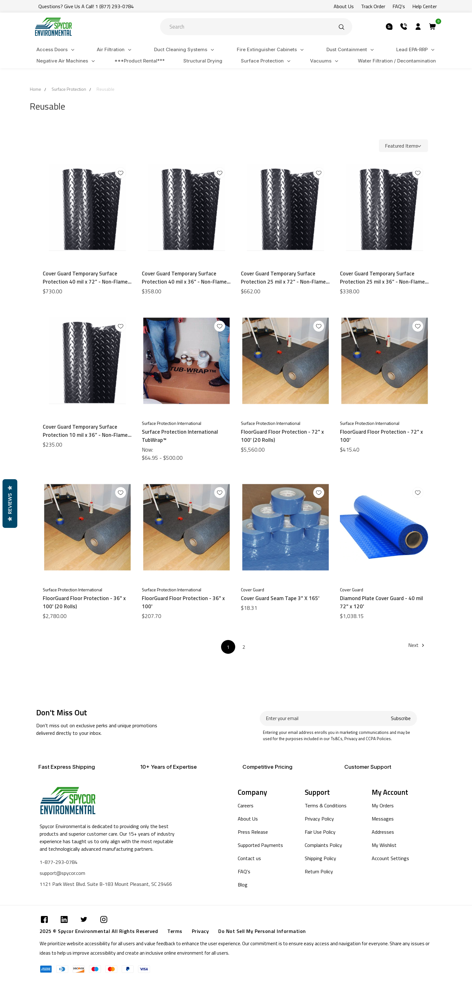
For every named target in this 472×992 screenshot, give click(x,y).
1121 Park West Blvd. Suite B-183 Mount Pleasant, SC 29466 (106, 884)
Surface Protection (266, 61)
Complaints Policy (323, 845)
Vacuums (325, 61)
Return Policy (319, 871)
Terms (174, 931)
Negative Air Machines (66, 61)
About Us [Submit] (344, 6)
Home (35, 89)
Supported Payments (260, 845)
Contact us (249, 858)
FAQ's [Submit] (398, 6)
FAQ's (244, 871)
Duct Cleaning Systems (185, 49)
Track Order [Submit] (373, 6)
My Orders (383, 805)
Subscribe (401, 718)
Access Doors (56, 49)
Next (417, 645)
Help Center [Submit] (424, 6)
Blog (242, 884)
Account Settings (390, 858)
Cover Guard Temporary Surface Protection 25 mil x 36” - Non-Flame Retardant (382, 277)
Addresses (383, 832)
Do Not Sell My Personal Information (262, 931)
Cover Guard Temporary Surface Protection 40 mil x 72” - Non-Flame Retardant (85, 277)
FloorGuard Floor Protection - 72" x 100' (381, 436)
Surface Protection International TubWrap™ (180, 436)
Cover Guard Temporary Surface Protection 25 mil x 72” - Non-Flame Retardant (283, 277)
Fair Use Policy (320, 832)
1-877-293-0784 (58, 862)
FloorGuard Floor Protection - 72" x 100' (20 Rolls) (282, 436)
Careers (245, 805)
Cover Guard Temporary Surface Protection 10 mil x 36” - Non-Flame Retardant (85, 431)
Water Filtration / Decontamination (397, 61)
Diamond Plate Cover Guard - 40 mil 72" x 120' (381, 602)
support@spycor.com (62, 873)
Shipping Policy (320, 858)
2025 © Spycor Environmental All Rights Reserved (99, 931)
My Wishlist (384, 845)
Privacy (200, 931)
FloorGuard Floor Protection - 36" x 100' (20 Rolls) (84, 602)
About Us (248, 818)
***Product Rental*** (139, 61)
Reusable (105, 89)
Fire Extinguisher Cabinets (271, 49)
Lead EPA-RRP (416, 49)
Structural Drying (202, 61)
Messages (383, 818)
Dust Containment (351, 49)
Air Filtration (115, 49)
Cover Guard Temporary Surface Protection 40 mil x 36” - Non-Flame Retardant (184, 277)
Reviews (10, 503)
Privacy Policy (319, 818)
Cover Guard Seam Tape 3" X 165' (280, 598)
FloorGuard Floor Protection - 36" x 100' (183, 602)
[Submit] (341, 26)
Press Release (253, 832)
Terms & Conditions (326, 805)
